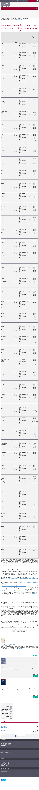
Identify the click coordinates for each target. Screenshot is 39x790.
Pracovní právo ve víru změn (6, 685)
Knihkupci (2, 773)
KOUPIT (36, 655)
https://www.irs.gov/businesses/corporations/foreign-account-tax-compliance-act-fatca (14, 590)
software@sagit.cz (6, 763)
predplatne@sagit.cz (8, 762)
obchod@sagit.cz (8, 761)
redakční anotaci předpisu (18, 19)
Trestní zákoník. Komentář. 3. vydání (8, 644)
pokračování (21, 648)
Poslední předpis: (3, 730)
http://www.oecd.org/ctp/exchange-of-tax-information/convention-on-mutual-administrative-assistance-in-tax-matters (20, 578)
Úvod (4, 11)
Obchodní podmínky (4, 771)
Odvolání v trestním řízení (5, 664)
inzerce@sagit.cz (5, 765)
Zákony (8, 11)
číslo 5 (21, 18)
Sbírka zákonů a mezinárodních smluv (5, 724)
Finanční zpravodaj (12, 11)
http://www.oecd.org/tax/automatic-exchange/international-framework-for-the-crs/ (13, 586)
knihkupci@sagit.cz (6, 764)
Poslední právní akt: (4, 726)
